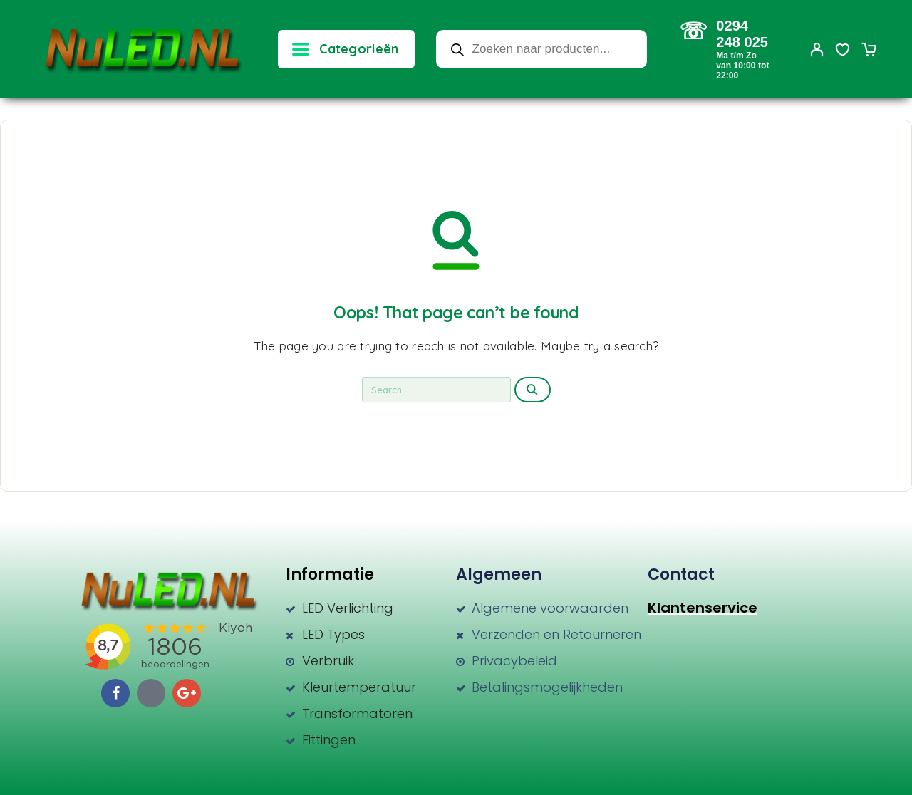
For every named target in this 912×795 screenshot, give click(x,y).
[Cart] (868, 51)
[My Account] (817, 49)
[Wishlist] (843, 51)
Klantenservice (702, 608)
